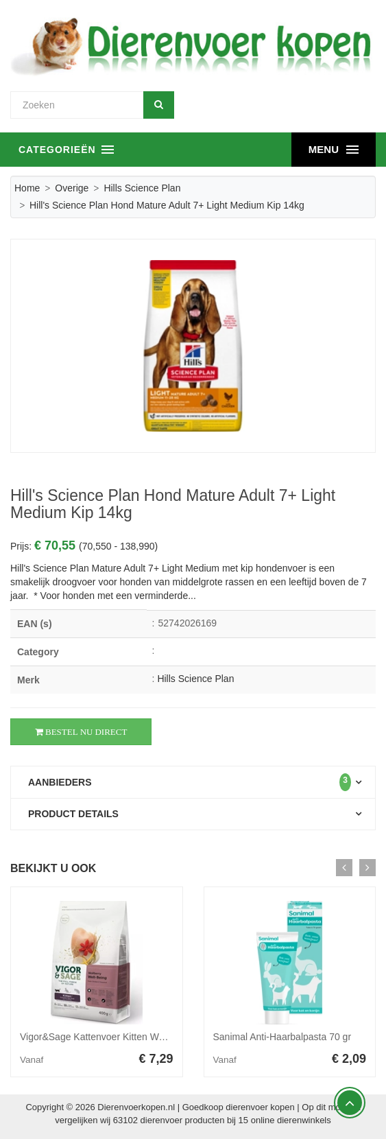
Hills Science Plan (142, 188)
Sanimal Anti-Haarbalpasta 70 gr (282, 1036)
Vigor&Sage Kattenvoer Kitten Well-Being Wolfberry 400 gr (144, 1036)
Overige (71, 188)
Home (27, 188)
